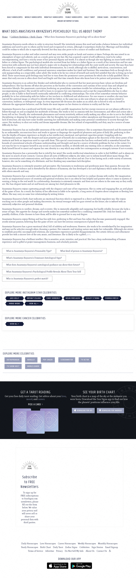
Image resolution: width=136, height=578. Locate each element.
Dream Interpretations (68, 21)
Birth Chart (45, 547)
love (64, 396)
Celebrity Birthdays (119, 17)
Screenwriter (67, 359)
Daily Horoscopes (15, 17)
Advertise (49, 551)
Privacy (59, 551)
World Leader (33, 366)
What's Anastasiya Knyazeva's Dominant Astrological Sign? (34, 258)
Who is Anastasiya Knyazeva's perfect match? (27, 278)
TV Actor (85, 359)
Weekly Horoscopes (33, 17)
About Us (90, 551)
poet (88, 234)
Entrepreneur (13, 359)
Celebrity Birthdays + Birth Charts (26, 37)
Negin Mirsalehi (73, 298)
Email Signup (111, 547)
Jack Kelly (14, 298)
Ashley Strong (92, 298)
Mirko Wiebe (14, 303)
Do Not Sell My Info (74, 551)
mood (29, 399)
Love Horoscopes (48, 543)
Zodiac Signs (102, 17)
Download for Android (110, 410)
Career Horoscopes (67, 543)
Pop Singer (48, 359)
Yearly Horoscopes (73, 17)
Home (5, 37)
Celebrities (84, 547)
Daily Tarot (89, 17)
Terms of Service (35, 551)
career (41, 399)
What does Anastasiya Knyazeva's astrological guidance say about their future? (43, 264)
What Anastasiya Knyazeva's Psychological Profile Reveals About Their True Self (43, 271)
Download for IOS (83, 410)
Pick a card (35, 404)
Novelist (31, 359)
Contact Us (102, 551)
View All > (34, 303)
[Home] (68, 7)
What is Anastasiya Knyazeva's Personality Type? (29, 251)
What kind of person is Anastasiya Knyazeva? (81, 251)
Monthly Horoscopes (53, 17)
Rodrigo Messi (111, 298)
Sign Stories (97, 547)
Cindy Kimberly (53, 298)
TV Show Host (13, 366)
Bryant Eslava (34, 298)
